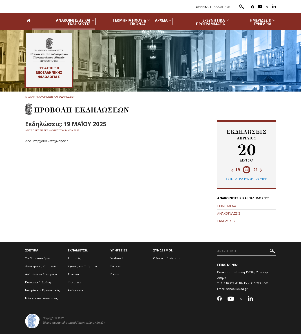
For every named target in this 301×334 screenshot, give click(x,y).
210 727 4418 (233, 283)
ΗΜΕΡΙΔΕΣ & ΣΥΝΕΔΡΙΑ (261, 22)
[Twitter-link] (267, 7)
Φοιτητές (74, 282)
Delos (115, 274)
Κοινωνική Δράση (38, 282)
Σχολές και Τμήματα (82, 266)
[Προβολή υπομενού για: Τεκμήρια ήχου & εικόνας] (148, 20)
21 (257, 169)
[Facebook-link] (252, 7)
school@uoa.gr (237, 289)
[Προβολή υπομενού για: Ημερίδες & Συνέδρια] (273, 20)
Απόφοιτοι (75, 290)
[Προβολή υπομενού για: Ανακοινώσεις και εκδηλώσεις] (93, 20)
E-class (116, 266)
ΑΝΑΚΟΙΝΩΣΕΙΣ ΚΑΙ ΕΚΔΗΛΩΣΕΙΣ (73, 22)
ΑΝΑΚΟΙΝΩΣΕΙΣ (228, 213)
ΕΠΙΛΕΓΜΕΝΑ (226, 206)
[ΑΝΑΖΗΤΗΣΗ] (230, 6)
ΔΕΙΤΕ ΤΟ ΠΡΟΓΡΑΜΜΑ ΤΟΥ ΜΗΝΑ (246, 178)
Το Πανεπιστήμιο (37, 258)
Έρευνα (73, 274)
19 (235, 169)
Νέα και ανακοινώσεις (41, 298)
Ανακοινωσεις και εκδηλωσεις (54, 96)
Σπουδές (74, 258)
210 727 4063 (260, 283)
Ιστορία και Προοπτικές (42, 290)
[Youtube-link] (260, 7)
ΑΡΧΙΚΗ (29, 96)
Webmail (117, 258)
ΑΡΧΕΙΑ (161, 20)
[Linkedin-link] (274, 7)
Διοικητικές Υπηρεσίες (41, 266)
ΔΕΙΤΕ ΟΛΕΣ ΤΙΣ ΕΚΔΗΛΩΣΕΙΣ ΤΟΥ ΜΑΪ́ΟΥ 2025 (52, 130)
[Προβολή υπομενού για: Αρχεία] (170, 20)
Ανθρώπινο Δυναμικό (41, 274)
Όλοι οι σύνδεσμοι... (168, 258)
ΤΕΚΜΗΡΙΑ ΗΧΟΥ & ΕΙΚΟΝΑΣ (129, 22)
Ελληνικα (202, 7)
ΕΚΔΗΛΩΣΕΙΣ (226, 221)
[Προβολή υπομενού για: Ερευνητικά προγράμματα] (227, 20)
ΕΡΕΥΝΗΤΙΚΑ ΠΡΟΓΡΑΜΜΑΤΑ (210, 22)
